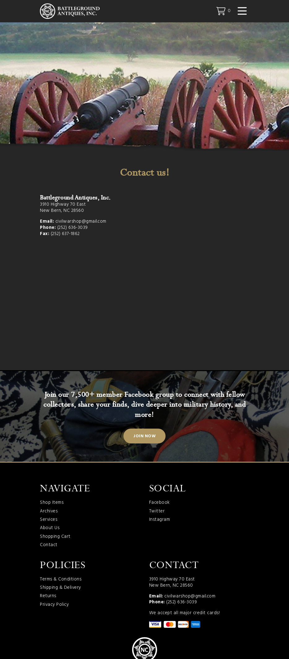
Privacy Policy (54, 605)
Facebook (159, 504)
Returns (48, 597)
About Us (49, 529)
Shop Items (51, 504)
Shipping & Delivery (60, 588)
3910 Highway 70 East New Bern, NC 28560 (63, 208)
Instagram (159, 520)
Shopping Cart (55, 537)
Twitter (157, 512)
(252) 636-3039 (72, 228)
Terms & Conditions (60, 580)
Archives (49, 512)
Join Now (144, 437)
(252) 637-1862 (65, 234)
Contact (49, 546)
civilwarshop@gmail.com (80, 222)
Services (48, 520)
